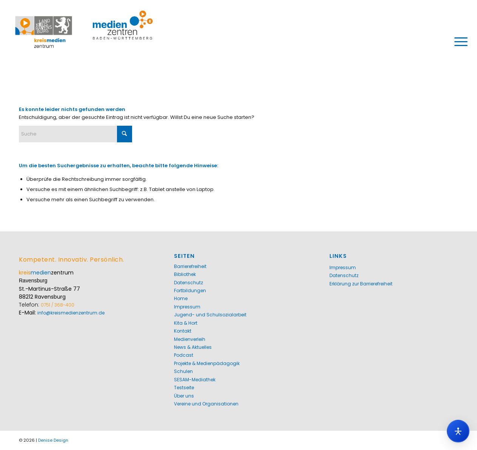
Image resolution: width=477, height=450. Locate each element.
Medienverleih (189, 339)
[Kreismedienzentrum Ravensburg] (84, 41)
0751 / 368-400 (57, 305)
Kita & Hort (185, 323)
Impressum (187, 307)
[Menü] (458, 41)
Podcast (183, 355)
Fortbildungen (190, 290)
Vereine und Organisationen (206, 404)
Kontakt (182, 331)
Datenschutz (188, 282)
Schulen (183, 371)
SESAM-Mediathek (194, 379)
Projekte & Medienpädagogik (207, 363)
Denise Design (53, 440)
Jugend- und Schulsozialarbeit (210, 314)
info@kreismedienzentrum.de (71, 313)
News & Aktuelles (193, 347)
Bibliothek (185, 274)
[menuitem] (458, 41)
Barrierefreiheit (190, 266)
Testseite (184, 387)
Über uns (184, 396)
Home (181, 298)
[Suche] (75, 134)
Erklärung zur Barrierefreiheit (360, 283)
